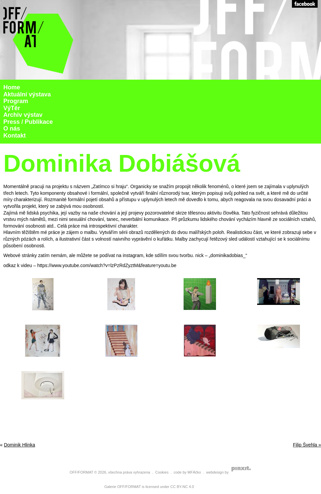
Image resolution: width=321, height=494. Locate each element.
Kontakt (14, 135)
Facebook (305, 4)
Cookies (162, 472)
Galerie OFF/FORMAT (122, 487)
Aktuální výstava (27, 94)
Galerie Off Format (38, 40)
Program (15, 101)
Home (11, 87)
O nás (11, 128)
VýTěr (11, 108)
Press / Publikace (28, 121)
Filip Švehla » (307, 444)
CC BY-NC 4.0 (182, 487)
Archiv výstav (22, 114)
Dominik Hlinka (19, 444)
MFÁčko (194, 472)
